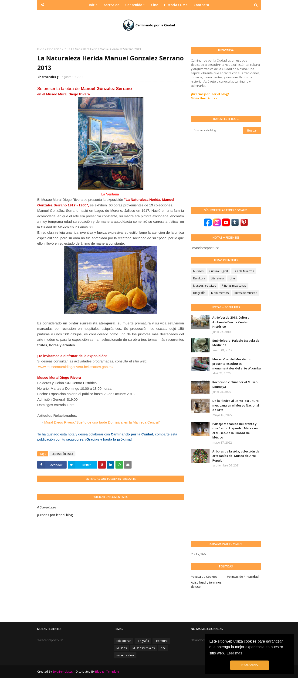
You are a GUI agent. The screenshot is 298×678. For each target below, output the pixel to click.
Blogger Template (107, 672)
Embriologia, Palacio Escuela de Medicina (236, 342)
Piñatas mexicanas (234, 286)
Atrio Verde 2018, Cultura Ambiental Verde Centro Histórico (230, 322)
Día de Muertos (244, 271)
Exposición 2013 (57, 49)
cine (232, 278)
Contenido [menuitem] (133, 5)
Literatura (217, 278)
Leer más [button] (234, 653)
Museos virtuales (143, 648)
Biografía (199, 293)
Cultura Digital (218, 271)
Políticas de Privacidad (243, 576)
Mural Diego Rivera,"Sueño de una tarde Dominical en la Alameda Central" (102, 422)
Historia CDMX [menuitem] (176, 5)
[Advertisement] (226, 170)
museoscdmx (125, 655)
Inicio (40, 49)
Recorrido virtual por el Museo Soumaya (234, 384)
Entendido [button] (249, 665)
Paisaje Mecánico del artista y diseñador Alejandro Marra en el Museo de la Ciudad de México (235, 431)
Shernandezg (48, 77)
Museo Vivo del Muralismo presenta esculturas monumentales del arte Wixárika (236, 363)
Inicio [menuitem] (93, 5)
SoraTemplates (63, 672)
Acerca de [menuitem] (111, 5)
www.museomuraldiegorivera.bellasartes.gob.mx (75, 367)
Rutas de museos (245, 293)
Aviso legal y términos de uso (206, 584)
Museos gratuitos (204, 286)
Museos (198, 271)
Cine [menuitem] (154, 5)
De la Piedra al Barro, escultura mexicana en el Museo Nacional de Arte (235, 405)
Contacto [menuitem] (201, 5)
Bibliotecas (123, 641)
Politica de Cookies (204, 576)
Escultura (199, 278)
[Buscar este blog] (217, 130)
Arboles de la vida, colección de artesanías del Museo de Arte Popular (236, 455)
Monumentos (220, 293)
